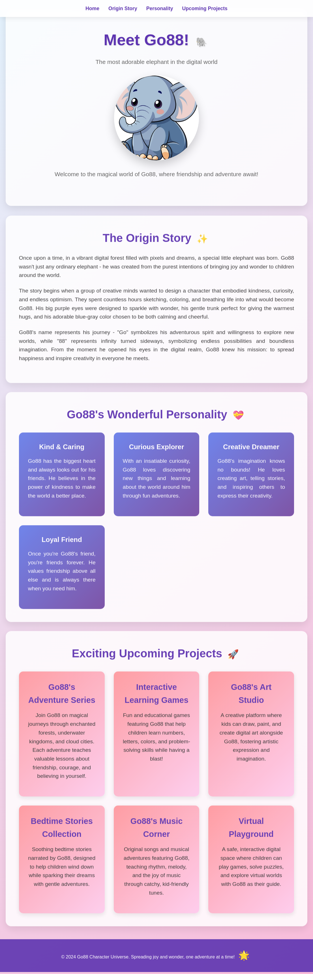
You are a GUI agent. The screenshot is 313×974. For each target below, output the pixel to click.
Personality (159, 8)
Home (92, 8)
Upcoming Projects (205, 8)
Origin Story (122, 8)
